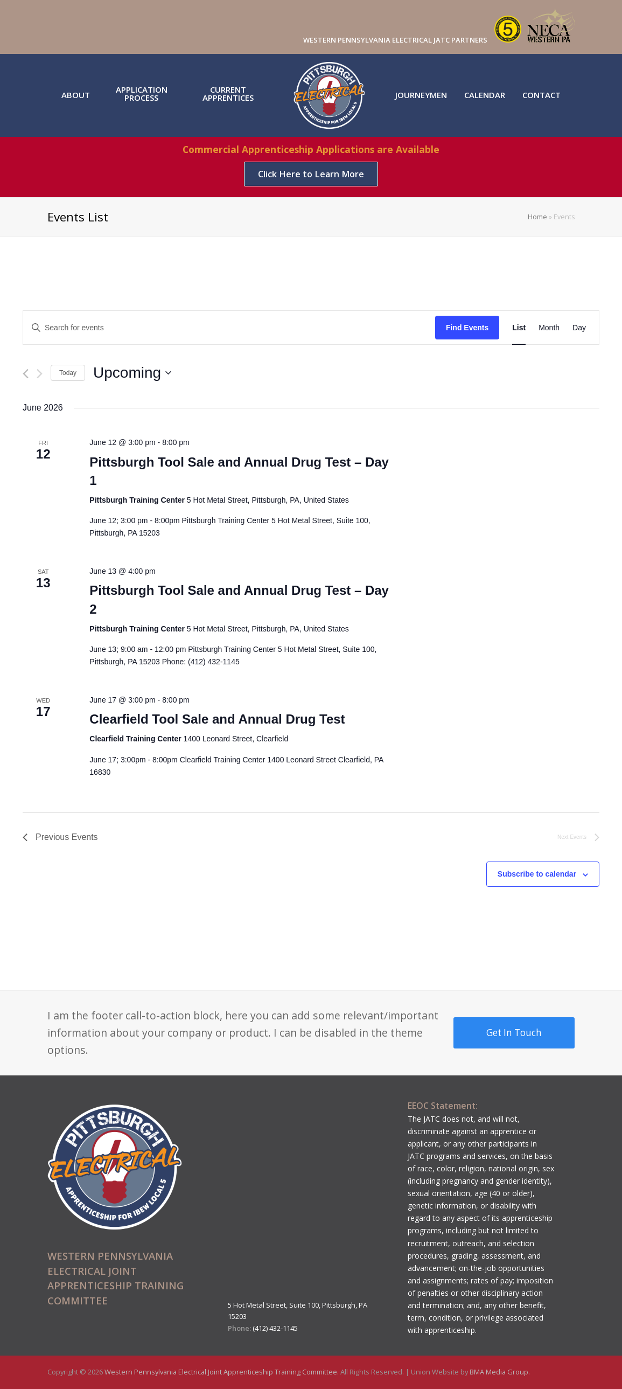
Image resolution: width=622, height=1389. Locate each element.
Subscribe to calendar (537, 874)
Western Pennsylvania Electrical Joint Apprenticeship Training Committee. (222, 1372)
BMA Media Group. (500, 1372)
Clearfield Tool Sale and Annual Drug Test (217, 719)
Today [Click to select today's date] (67, 373)
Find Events (467, 327)
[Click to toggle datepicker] (132, 373)
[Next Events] (40, 374)
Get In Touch (514, 1032)
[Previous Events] (26, 374)
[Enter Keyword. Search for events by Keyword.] (229, 328)
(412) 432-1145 (275, 1328)
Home (537, 216)
